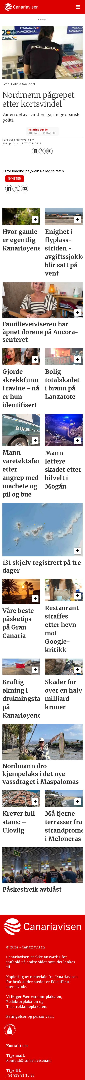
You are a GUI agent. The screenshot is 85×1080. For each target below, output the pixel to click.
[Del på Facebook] (35, 151)
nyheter (14, 178)
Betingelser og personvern (30, 1016)
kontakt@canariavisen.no (29, 1060)
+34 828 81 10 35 (20, 1075)
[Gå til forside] (21, 7)
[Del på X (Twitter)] (42, 151)
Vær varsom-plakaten (42, 996)
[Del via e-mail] (49, 151)
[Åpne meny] (78, 7)
